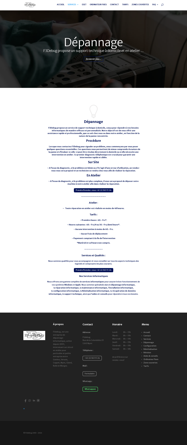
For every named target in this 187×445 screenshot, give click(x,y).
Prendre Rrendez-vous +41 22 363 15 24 (93, 190)
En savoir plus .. (93, 59)
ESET (84, 5)
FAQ (154, 5)
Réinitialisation (150, 349)
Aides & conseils (150, 356)
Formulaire (89, 373)
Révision (147, 352)
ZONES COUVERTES (140, 5)
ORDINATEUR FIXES (98, 5)
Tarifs (146, 366)
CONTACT (114, 5)
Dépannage (93, 42)
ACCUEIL (60, 5)
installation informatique (121, 288)
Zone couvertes (150, 363)
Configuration (149, 346)
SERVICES (72, 5)
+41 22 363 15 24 (92, 358)
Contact (147, 336)
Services (147, 339)
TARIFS (125, 5)
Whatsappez (90, 389)
